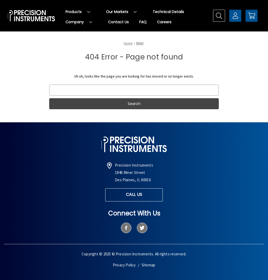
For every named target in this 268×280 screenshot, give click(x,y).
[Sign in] (235, 16)
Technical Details (168, 11)
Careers (164, 22)
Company (78, 22)
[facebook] (126, 228)
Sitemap (148, 264)
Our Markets (121, 11)
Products (77, 11)
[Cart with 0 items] (251, 16)
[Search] (219, 16)
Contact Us (118, 22)
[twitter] (142, 228)
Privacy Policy (124, 264)
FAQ (143, 22)
